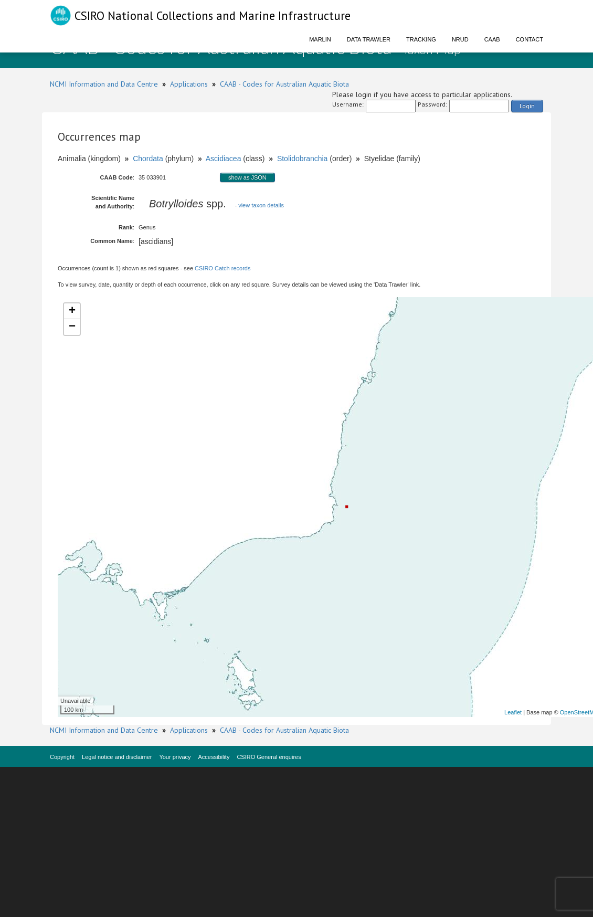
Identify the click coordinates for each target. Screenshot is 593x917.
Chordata (148, 158)
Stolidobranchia (302, 158)
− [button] (72, 327)
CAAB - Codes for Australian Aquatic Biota (284, 84)
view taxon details (261, 205)
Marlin (320, 39)
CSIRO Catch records (222, 268)
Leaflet (513, 712)
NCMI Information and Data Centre (104, 84)
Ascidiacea (223, 158)
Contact (529, 39)
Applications (189, 84)
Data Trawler (368, 39)
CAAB (492, 39)
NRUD (460, 39)
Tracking (421, 39)
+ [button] (72, 311)
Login (527, 106)
